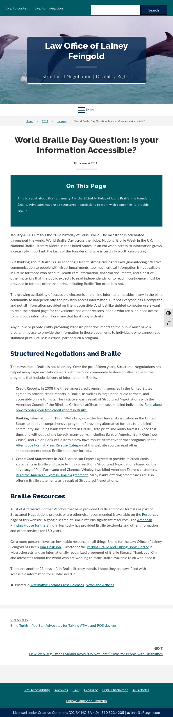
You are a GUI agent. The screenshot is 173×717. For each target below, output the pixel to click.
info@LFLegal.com (145, 712)
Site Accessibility (37, 690)
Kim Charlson (50, 547)
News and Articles (100, 585)
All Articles (140, 690)
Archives (61, 690)
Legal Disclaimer (115, 690)
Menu (91, 109)
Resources (150, 514)
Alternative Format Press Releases (57, 585)
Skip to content (18, 8)
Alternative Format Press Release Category (49, 445)
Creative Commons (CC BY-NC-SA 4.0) (68, 712)
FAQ (76, 690)
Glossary (91, 690)
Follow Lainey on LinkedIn (86, 700)
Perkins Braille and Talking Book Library (117, 547)
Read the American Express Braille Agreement (52, 475)
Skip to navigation (49, 8)
